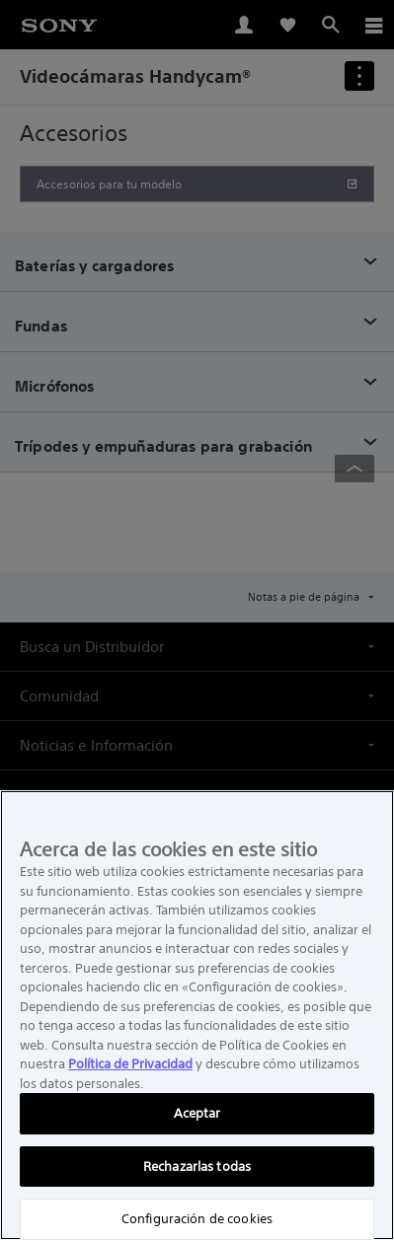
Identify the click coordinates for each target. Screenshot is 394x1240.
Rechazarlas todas (197, 1166)
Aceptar (197, 1113)
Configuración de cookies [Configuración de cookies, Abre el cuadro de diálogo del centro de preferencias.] (197, 1218)
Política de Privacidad (130, 1064)
